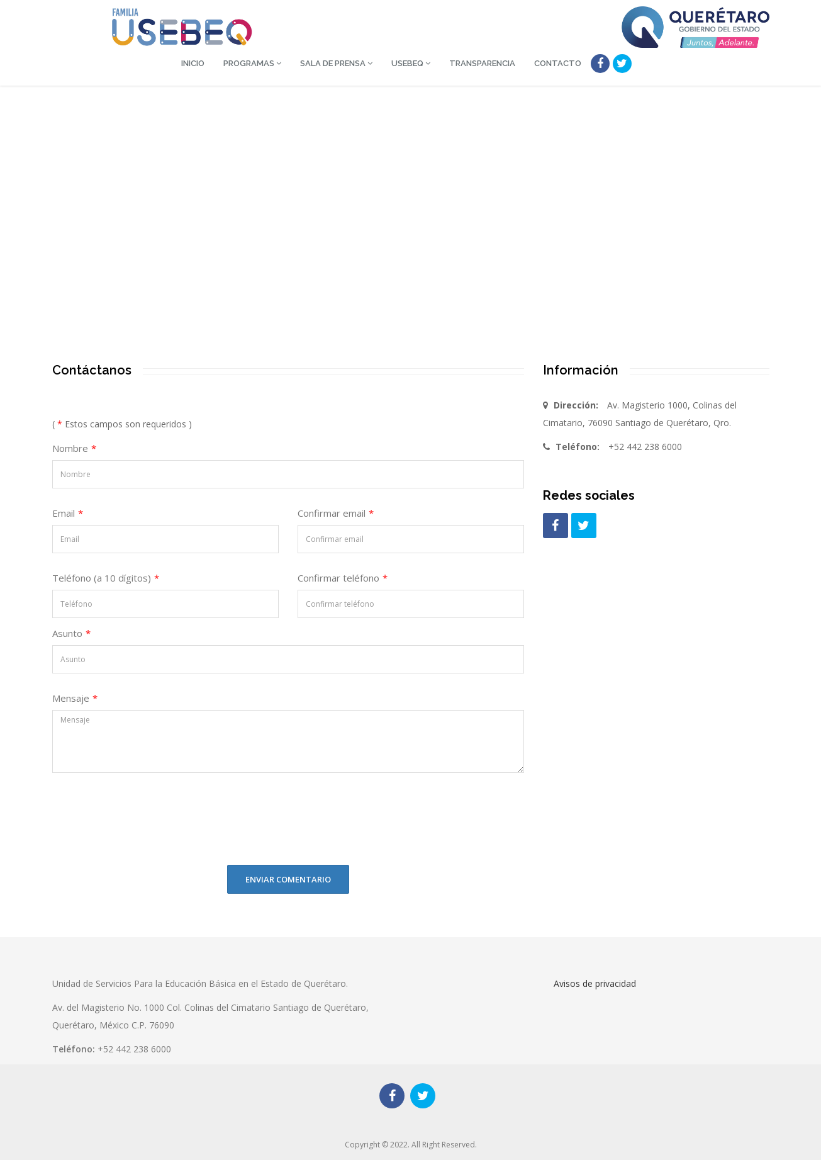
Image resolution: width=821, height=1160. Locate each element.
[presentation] (138, 830)
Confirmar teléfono (343, 578)
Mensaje (75, 698)
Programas (252, 63)
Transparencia (482, 63)
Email (67, 513)
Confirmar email (336, 513)
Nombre (74, 448)
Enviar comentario (288, 879)
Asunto (71, 633)
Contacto (557, 63)
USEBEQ (410, 63)
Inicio (192, 63)
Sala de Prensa (336, 63)
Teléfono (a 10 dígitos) (105, 578)
